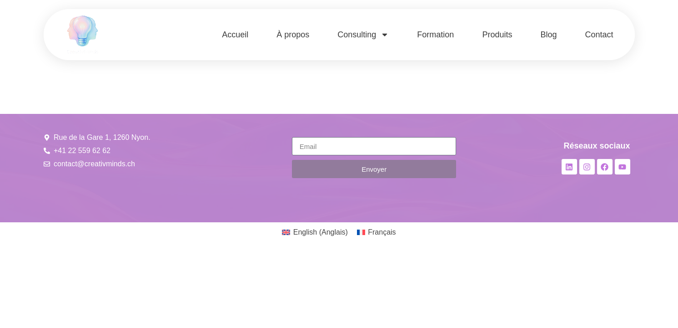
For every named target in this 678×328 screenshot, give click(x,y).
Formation (435, 34)
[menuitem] (314, 232)
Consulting (363, 34)
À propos (292, 34)
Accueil (235, 34)
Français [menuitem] (382, 232)
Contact (599, 34)
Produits (497, 34)
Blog (548, 34)
